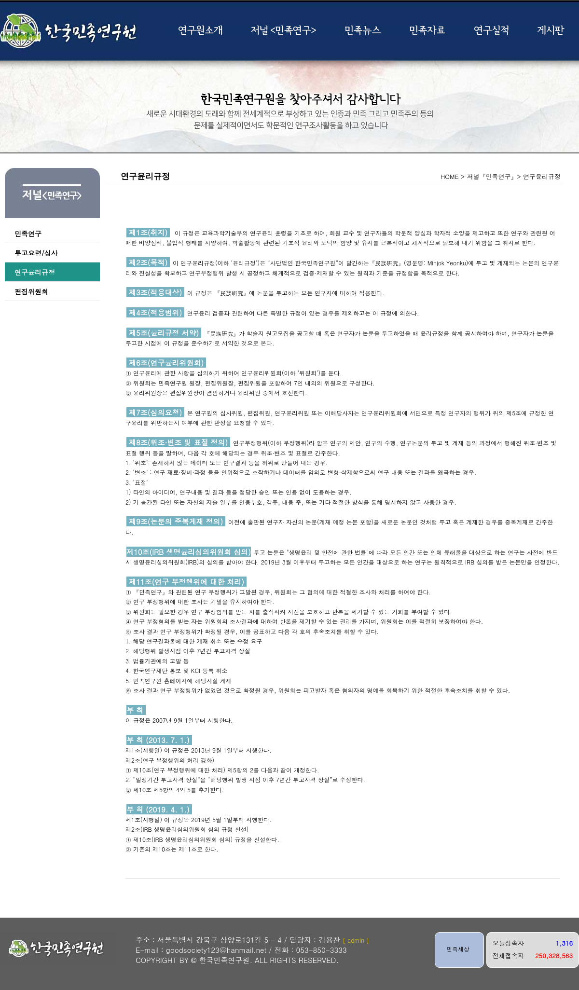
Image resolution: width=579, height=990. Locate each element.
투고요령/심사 (36, 253)
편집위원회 (31, 291)
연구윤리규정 (34, 272)
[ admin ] (356, 940)
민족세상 (457, 949)
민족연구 (27, 233)
